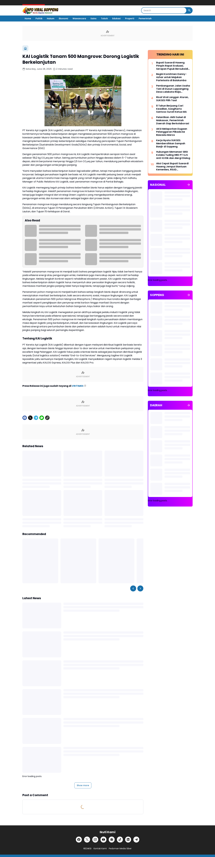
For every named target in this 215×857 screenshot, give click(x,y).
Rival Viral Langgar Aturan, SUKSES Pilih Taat (172, 99)
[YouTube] (103, 839)
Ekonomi (63, 18)
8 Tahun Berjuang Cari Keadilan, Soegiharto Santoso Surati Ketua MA (171, 108)
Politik (39, 18)
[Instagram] (95, 839)
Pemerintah (145, 18)
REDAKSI (87, 848)
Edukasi (116, 18)
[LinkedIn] (128, 839)
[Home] (25, 48)
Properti (129, 18)
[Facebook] (24, 417)
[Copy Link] (47, 417)
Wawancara (79, 18)
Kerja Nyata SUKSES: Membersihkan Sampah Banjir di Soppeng (170, 143)
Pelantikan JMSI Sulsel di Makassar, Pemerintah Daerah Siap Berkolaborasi (172, 120)
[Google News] (112, 839)
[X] (30, 417)
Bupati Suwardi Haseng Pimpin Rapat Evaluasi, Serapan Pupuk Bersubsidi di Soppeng (172, 65)
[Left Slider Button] (133, 588)
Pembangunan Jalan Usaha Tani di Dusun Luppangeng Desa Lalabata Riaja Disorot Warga (173, 88)
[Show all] (188, 184)
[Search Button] (189, 10)
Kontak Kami (100, 848)
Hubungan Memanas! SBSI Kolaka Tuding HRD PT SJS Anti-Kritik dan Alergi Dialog (173, 154)
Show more (83, 785)
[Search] (163, 10)
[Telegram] (36, 417)
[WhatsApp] (41, 417)
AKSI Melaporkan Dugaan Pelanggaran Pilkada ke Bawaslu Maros (171, 132)
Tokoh (104, 18)
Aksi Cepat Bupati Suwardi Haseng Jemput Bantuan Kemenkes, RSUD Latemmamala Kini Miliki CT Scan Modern (173, 166)
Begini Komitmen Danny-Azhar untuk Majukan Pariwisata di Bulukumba (171, 77)
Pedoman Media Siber (120, 848)
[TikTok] (120, 839)
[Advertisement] (170, 565)
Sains (93, 18)
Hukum (50, 18)
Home (28, 18)
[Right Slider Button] (140, 588)
